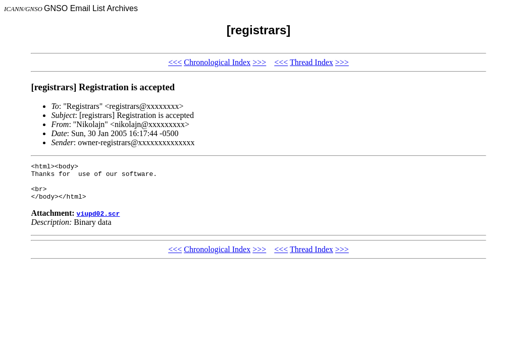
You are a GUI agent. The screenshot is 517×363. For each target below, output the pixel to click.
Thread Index (311, 62)
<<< (175, 62)
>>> (259, 62)
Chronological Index (217, 62)
